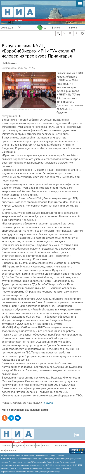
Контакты (47, 445)
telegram (47, 402)
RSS (38, 445)
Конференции (8, 450)
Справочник (60, 445)
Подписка (18, 445)
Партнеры (6, 445)
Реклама (30, 445)
